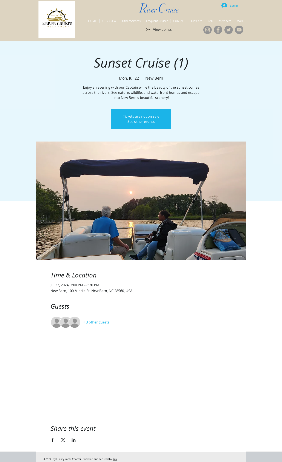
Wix (115, 459)
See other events (141, 121)
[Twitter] (228, 30)
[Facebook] (218, 30)
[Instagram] (207, 30)
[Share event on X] (63, 440)
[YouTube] (239, 30)
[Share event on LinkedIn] (74, 440)
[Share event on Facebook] (53, 440)
